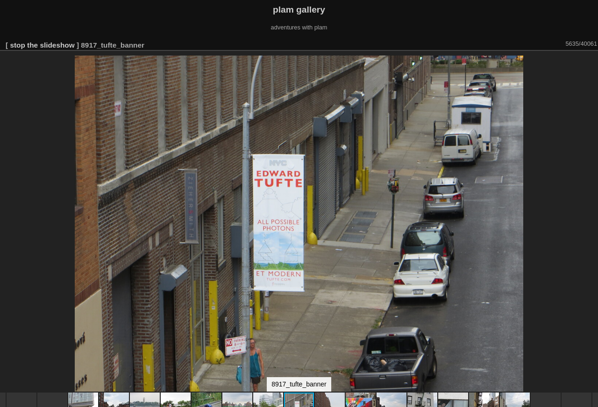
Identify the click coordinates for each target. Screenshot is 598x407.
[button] (589, 63)
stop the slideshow (42, 45)
